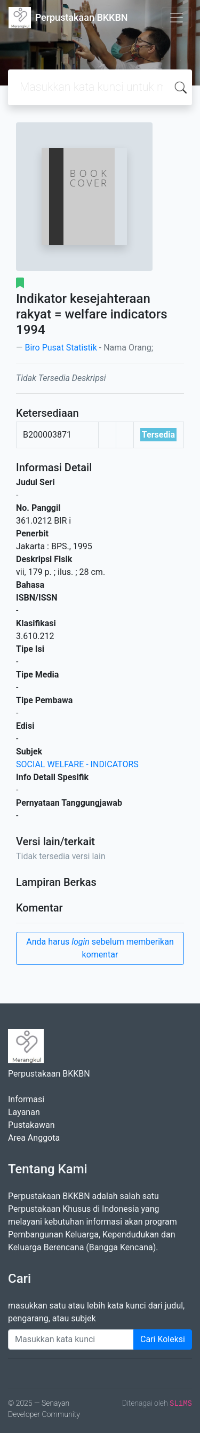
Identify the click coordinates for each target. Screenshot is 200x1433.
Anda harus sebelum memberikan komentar (100, 948)
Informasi (26, 1099)
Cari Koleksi (162, 1339)
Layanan (24, 1112)
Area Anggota (34, 1138)
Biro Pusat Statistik (61, 347)
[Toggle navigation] (176, 17)
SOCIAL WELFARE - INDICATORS (77, 764)
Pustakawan (31, 1125)
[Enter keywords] (71, 1339)
